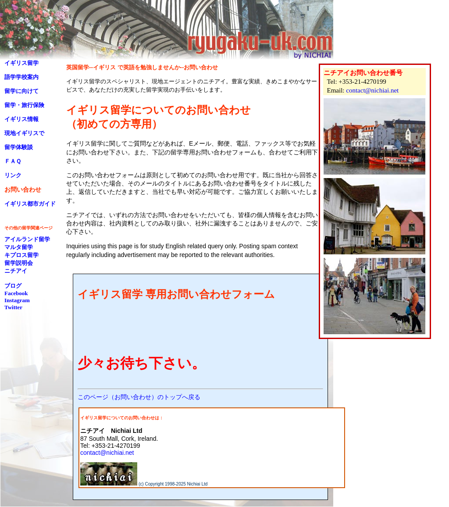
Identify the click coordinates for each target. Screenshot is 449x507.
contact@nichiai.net (372, 90)
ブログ (12, 285)
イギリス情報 (21, 119)
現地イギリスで (24, 133)
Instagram (17, 300)
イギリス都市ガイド (30, 203)
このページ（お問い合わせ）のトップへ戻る (139, 396)
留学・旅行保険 (24, 105)
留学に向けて (21, 91)
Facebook (16, 293)
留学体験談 (18, 147)
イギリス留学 (21, 63)
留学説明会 (18, 263)
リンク (12, 175)
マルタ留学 (18, 247)
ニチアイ (15, 271)
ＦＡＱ (12, 161)
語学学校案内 (21, 77)
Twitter (13, 307)
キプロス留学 (21, 255)
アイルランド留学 (27, 239)
